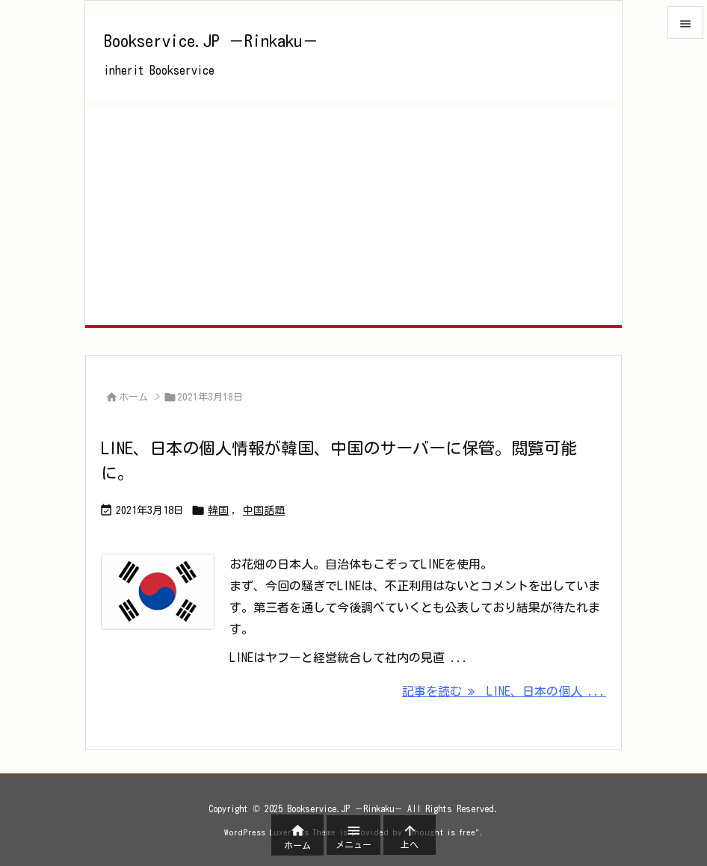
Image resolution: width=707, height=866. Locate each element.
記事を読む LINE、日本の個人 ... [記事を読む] (504, 691)
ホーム (133, 397)
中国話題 (264, 510)
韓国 (218, 510)
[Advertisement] (353, 213)
